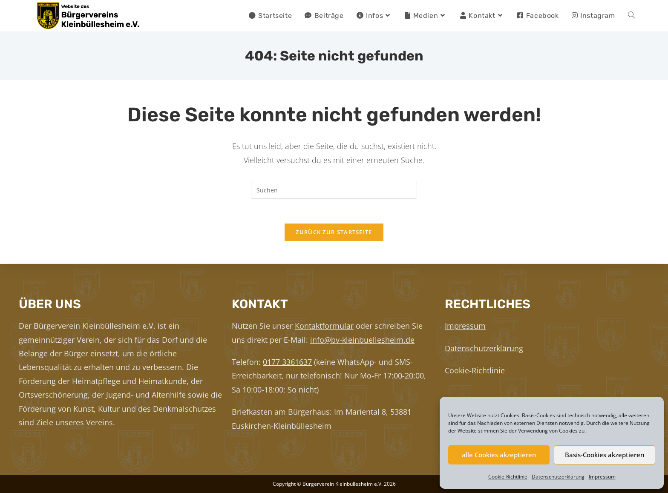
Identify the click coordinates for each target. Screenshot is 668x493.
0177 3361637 (287, 362)
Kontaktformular (324, 326)
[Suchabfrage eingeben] (334, 190)
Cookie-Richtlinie (507, 476)
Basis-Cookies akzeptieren (604, 454)
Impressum (602, 476)
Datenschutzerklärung (558, 476)
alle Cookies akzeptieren (499, 454)
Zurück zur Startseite (334, 233)
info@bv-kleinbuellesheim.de (362, 340)
